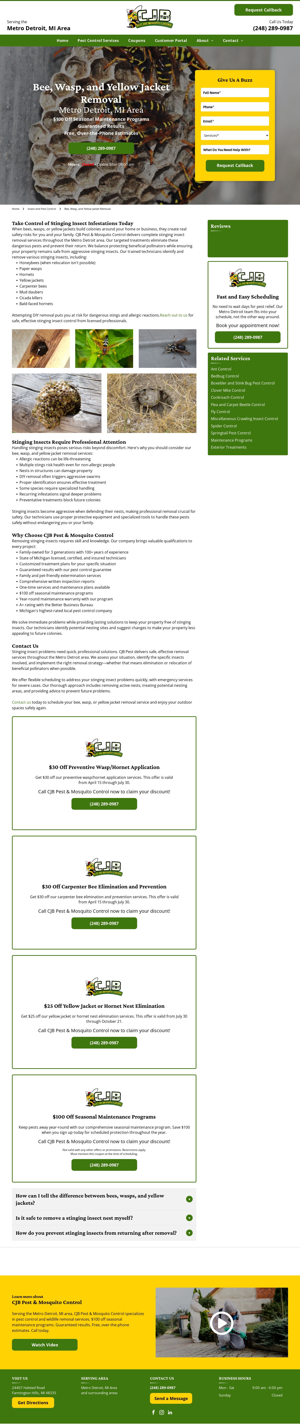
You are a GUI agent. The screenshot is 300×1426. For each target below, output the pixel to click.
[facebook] (153, 1413)
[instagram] (161, 1413)
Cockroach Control (227, 397)
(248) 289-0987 (273, 28)
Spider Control (224, 426)
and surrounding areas (99, 1392)
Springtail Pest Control (231, 433)
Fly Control (220, 411)
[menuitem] (62, 40)
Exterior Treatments (229, 447)
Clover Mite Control (228, 390)
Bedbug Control (225, 376)
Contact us (21, 702)
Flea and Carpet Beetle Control (238, 404)
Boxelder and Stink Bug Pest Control (243, 383)
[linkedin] (169, 1413)
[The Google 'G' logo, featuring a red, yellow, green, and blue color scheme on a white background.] (150, 1261)
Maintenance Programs (231, 440)
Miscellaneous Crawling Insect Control (244, 418)
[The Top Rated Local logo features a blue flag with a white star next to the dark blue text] (242, 1261)
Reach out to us (174, 315)
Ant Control (221, 369)
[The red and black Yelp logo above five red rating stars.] (58, 1261)
